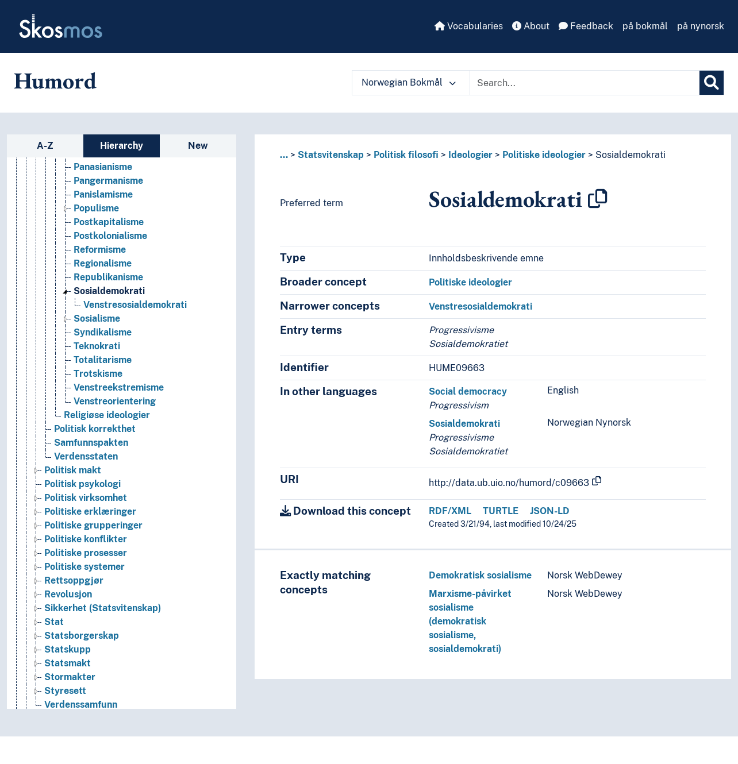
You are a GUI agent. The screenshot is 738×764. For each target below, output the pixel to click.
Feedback (586, 26)
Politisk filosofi (406, 154)
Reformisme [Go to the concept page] (100, 251)
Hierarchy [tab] (121, 145)
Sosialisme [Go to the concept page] (97, 320)
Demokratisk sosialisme (480, 575)
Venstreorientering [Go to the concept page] (115, 403)
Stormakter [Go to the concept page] (69, 678)
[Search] (711, 82)
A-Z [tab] (45, 145)
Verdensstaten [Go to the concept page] (86, 458)
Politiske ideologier (544, 154)
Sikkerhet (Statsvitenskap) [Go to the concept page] (102, 609)
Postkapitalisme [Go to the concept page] (109, 223)
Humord (55, 80)
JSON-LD (550, 511)
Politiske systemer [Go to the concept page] (84, 568)
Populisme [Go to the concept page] (96, 209)
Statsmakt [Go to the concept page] (67, 664)
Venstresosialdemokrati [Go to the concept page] (135, 306)
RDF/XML (450, 511)
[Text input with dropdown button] (584, 82)
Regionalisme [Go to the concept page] (103, 265)
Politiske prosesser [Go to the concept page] (85, 554)
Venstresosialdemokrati (480, 306)
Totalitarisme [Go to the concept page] (103, 361)
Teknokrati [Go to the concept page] (97, 347)
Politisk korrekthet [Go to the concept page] (95, 430)
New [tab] (198, 145)
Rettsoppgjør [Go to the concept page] (73, 582)
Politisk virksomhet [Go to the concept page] (85, 499)
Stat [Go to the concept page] (54, 623)
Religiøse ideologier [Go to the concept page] (107, 416)
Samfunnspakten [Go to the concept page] (91, 444)
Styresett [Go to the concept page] (65, 692)
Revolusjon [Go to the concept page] (68, 596)
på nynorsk (700, 26)
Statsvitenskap (331, 154)
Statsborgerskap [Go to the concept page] (81, 637)
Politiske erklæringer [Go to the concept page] (90, 513)
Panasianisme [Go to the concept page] (103, 168)
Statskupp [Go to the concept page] (67, 651)
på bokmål (645, 26)
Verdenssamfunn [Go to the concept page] (80, 706)
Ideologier (470, 154)
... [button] (284, 154)
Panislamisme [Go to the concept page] (103, 196)
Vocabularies (469, 26)
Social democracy (468, 391)
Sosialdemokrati (630, 154)
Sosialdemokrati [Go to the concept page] (109, 292)
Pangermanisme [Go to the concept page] (108, 182)
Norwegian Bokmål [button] (409, 82)
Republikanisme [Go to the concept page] (108, 278)
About (530, 26)
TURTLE (500, 511)
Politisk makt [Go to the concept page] (72, 471)
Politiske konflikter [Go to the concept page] (85, 540)
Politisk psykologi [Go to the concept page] (82, 485)
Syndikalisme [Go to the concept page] (103, 334)
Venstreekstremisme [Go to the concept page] (119, 389)
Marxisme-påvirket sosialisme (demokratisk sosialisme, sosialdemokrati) (470, 621)
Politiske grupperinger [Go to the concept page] (93, 527)
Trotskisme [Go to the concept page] (98, 375)
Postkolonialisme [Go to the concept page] (110, 237)
